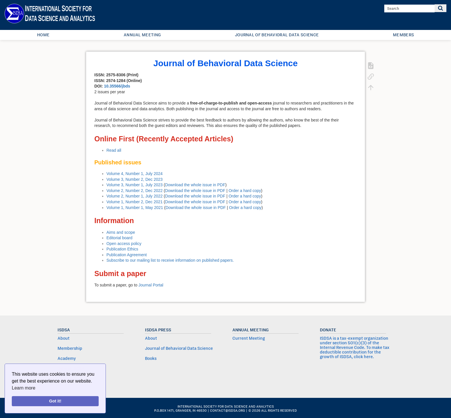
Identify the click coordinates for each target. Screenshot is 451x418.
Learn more (23, 387)
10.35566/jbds (117, 86)
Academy (67, 358)
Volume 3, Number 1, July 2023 (134, 185)
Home (43, 35)
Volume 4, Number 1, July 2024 (134, 173)
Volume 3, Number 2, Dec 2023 (134, 179)
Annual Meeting (142, 35)
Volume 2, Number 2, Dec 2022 (134, 190)
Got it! (55, 401)
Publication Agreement (126, 254)
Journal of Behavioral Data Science (277, 35)
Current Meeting (248, 338)
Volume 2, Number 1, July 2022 (134, 196)
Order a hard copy (245, 190)
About (64, 338)
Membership (70, 348)
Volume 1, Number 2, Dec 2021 (134, 202)
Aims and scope (120, 232)
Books (150, 358)
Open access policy (123, 243)
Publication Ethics (122, 249)
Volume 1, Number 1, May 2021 (134, 207)
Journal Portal (150, 285)
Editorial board (119, 237)
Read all (113, 150)
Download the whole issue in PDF (195, 185)
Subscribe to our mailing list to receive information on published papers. (170, 260)
